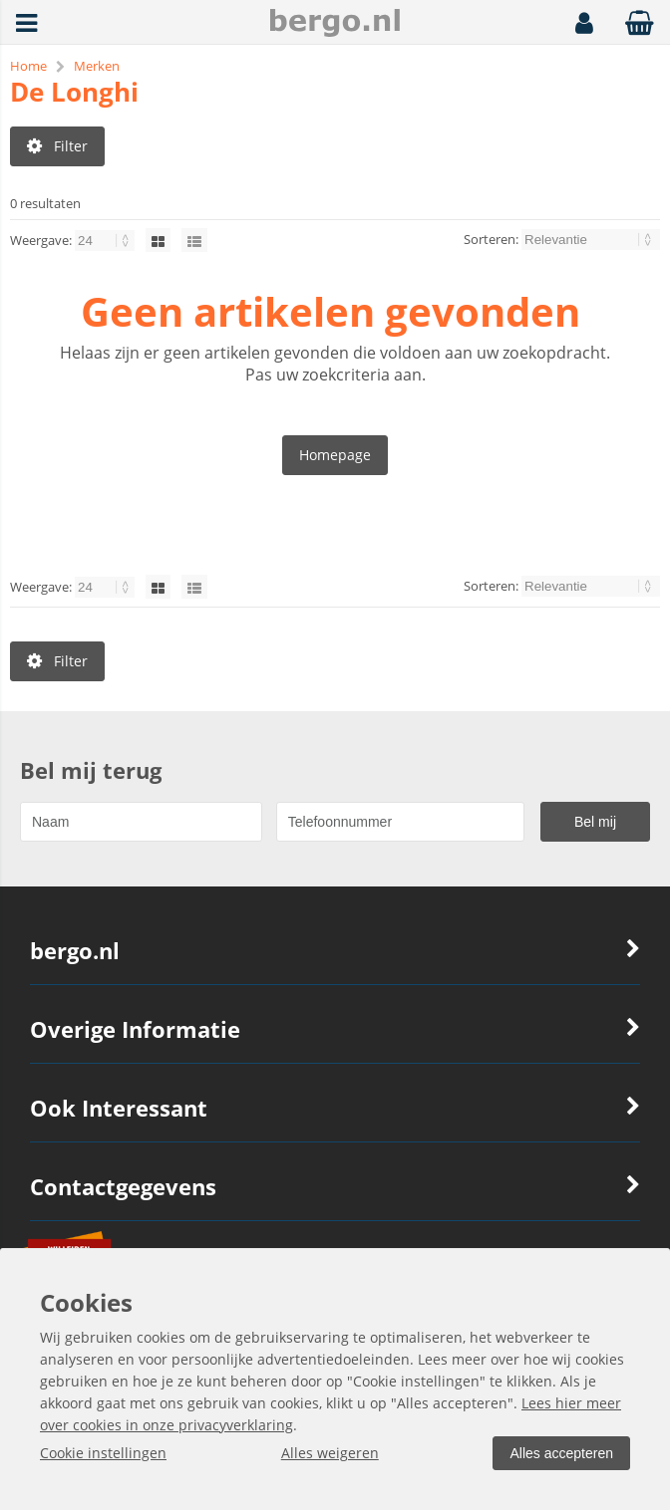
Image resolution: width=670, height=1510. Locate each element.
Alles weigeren (330, 1452)
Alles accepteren (561, 1453)
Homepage (335, 454)
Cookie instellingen (103, 1452)
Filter (57, 145)
